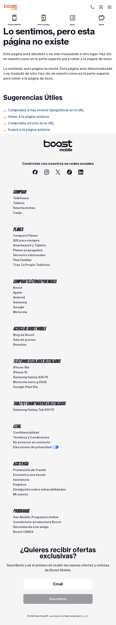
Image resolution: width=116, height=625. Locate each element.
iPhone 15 (20, 372)
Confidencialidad (26, 432)
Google (18, 307)
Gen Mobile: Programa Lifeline (35, 517)
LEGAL (17, 426)
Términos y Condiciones (31, 437)
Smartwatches (24, 208)
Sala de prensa (24, 340)
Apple (17, 292)
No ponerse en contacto (31, 442)
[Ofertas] (101, 23)
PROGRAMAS (21, 511)
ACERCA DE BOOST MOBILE (29, 328)
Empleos (19, 484)
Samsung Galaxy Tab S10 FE (33, 410)
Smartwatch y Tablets (29, 245)
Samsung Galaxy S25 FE (30, 377)
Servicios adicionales (29, 255)
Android (19, 297)
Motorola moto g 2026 (30, 382)
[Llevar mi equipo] (43, 23)
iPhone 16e (21, 367)
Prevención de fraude (29, 470)
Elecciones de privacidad (36, 447)
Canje (17, 213)
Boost (17, 288)
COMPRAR (19, 192)
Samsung (20, 302)
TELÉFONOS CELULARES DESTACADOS (36, 361)
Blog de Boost (23, 335)
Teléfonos (21, 198)
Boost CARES (23, 532)
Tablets (19, 203)
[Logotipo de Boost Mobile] (10, 7)
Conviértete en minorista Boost (37, 522)
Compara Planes (25, 235)
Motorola (20, 312)
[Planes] (72, 23)
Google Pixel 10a (25, 387)
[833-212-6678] (93, 7)
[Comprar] (14, 23)
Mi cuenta (20, 494)
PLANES (18, 229)
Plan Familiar (22, 260)
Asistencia (21, 480)
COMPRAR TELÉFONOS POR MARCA (34, 281)
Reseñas (19, 344)
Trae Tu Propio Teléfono (31, 265)
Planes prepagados (28, 250)
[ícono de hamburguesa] (109, 7)
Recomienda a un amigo (31, 527)
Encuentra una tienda (29, 475)
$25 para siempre (26, 240)
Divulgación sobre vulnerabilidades (39, 489)
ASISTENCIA (20, 463)
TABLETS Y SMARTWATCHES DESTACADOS (39, 403)
